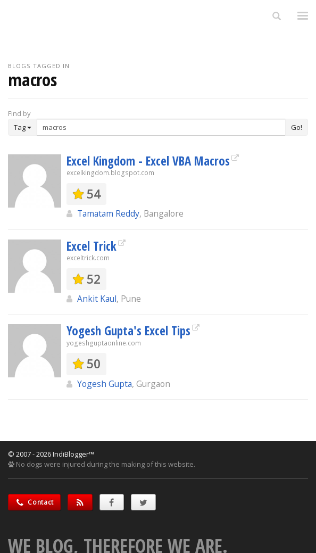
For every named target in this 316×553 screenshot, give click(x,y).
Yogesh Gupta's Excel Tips (128, 330)
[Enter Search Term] (161, 127)
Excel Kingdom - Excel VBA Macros (148, 160)
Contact (34, 502)
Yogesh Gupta (104, 384)
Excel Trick (91, 245)
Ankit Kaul (97, 298)
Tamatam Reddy (108, 213)
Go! (296, 127)
